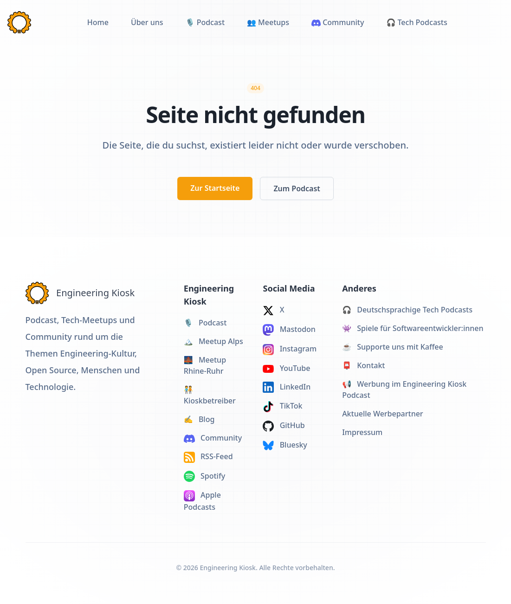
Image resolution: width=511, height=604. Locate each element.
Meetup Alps (213, 341)
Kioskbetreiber (210, 395)
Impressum (362, 432)
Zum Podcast (296, 188)
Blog (199, 419)
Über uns (147, 22)
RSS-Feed (208, 457)
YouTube (286, 368)
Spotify (204, 476)
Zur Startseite (214, 188)
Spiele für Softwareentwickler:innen (412, 328)
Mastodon (289, 330)
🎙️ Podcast (205, 22)
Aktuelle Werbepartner (382, 414)
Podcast (205, 323)
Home (98, 22)
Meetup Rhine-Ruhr (205, 365)
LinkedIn (286, 387)
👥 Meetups (268, 22)
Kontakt (363, 365)
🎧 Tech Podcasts (416, 22)
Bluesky (285, 445)
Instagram (290, 349)
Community (337, 22)
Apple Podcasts (202, 501)
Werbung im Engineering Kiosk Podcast (404, 389)
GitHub (283, 426)
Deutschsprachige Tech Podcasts (407, 310)
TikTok (282, 406)
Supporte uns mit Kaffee (392, 347)
